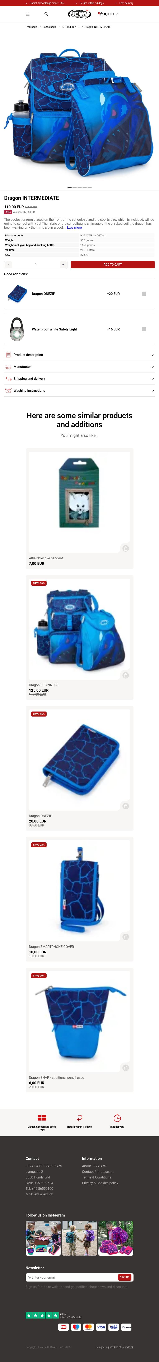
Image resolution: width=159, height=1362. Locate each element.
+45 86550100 (42, 1189)
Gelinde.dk (127, 1347)
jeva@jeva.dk (43, 1194)
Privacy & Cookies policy (100, 1183)
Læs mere (74, 228)
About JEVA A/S (94, 1166)
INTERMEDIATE (70, 27)
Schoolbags (49, 27)
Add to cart (113, 264)
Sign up (125, 1277)
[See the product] (16, 293)
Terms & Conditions (96, 1177)
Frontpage (31, 27)
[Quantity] (35, 265)
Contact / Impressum (98, 1172)
